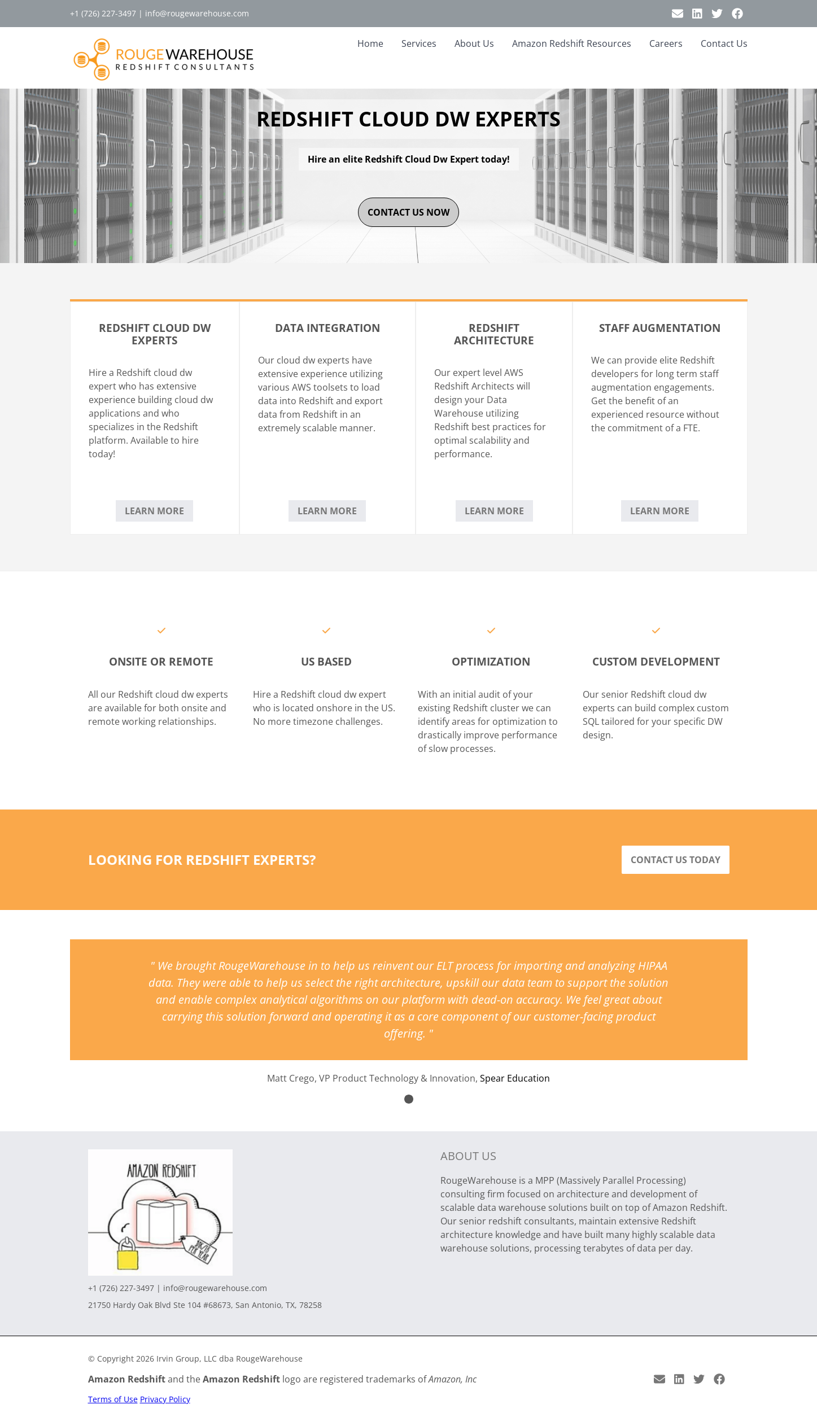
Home (370, 43)
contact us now (408, 212)
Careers (666, 43)
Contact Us (724, 43)
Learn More (154, 511)
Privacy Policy (165, 1399)
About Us (474, 43)
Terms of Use (113, 1399)
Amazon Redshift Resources (571, 43)
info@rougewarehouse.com (197, 13)
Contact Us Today (675, 860)
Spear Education (515, 1078)
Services (418, 43)
